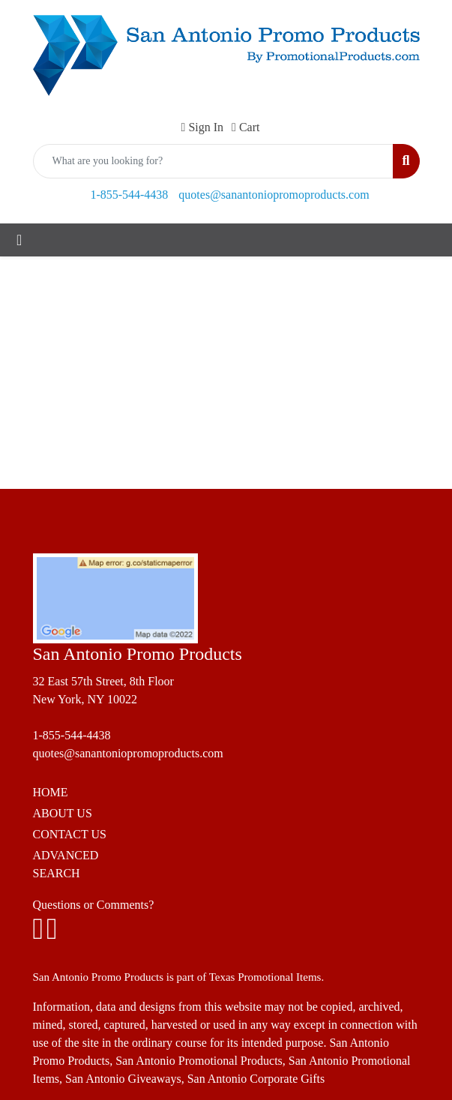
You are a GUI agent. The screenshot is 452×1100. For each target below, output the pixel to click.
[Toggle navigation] (19, 239)
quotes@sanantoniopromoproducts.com (273, 194)
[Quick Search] (213, 161)
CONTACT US (69, 834)
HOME (50, 792)
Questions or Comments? (93, 904)
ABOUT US (62, 813)
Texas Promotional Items (265, 977)
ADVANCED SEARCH (66, 864)
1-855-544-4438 (129, 194)
